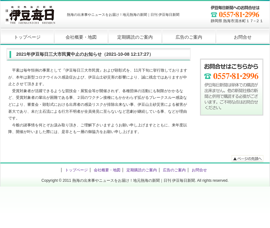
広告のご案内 (189, 37)
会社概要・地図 (81, 37)
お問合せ (243, 37)
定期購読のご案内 (135, 37)
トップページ (27, 37)
